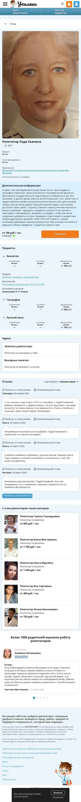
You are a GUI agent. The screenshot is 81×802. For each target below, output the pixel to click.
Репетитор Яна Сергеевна (36, 586)
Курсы (5, 770)
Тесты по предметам (12, 766)
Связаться (60, 234)
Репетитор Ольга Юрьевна (36, 562)
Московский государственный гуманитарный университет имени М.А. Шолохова (35, 171)
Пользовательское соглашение (18, 757)
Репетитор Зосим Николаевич (39, 609)
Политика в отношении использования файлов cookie (29, 753)
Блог (4, 775)
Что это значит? (21, 796)
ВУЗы (5, 761)
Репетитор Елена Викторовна (38, 539)
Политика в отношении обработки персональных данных (31, 748)
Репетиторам (9, 779)
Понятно (57, 792)
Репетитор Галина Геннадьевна (40, 516)
